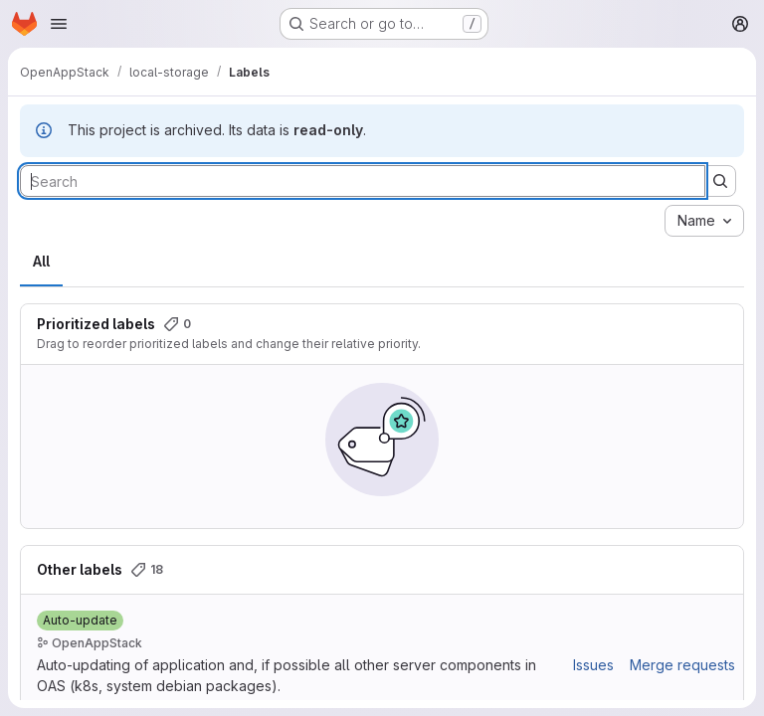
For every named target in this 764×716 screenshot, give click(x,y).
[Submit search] (720, 181)
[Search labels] (362, 181)
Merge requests (682, 664)
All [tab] (41, 261)
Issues (593, 664)
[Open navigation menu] (59, 24)
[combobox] (704, 221)
